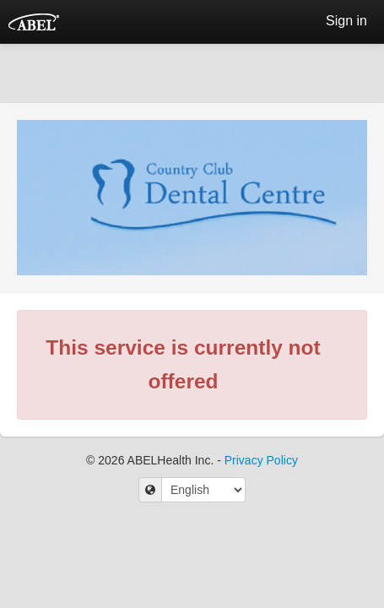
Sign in (346, 21)
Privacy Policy (261, 460)
